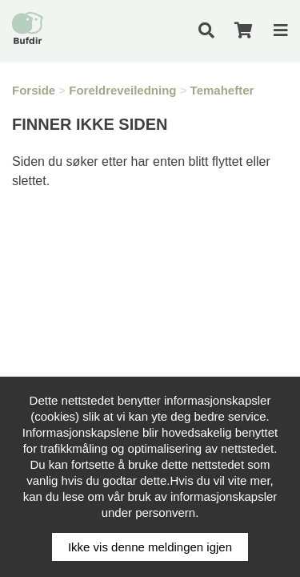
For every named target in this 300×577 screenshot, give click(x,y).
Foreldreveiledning (122, 90)
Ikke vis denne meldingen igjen (150, 547)
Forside (33, 90)
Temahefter (222, 90)
